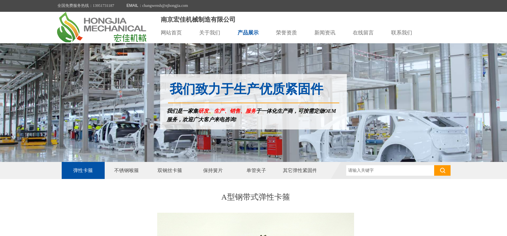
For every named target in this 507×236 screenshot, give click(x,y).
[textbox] (390, 170)
